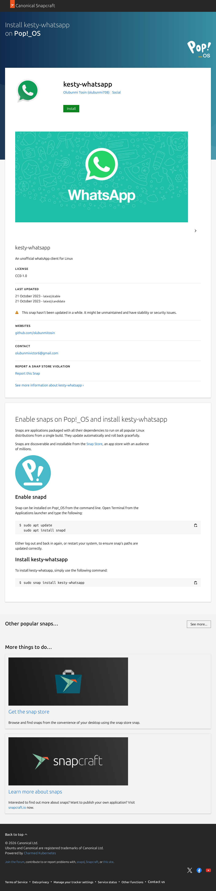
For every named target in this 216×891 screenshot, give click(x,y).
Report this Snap (27, 373)
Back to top (16, 834)
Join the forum (14, 861)
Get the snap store (28, 711)
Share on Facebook (199, 870)
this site (108, 861)
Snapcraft (92, 861)
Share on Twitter (189, 870)
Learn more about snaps (35, 792)
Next (195, 230)
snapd (81, 861)
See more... (198, 624)
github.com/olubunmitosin (35, 333)
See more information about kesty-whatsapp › (49, 385)
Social (116, 92)
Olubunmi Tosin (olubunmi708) (86, 92)
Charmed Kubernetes (40, 853)
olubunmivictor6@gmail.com (36, 353)
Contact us (156, 882)
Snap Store (94, 444)
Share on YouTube (208, 870)
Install (71, 108)
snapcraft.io (17, 807)
